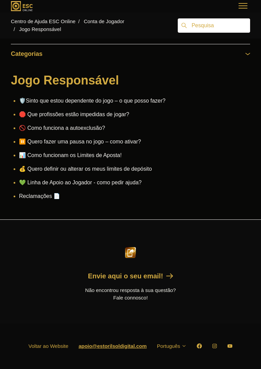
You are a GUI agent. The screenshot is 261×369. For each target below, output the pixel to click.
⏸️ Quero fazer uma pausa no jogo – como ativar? (80, 141)
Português (172, 346)
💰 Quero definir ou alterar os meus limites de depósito (85, 169)
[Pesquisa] (214, 25)
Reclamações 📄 (39, 196)
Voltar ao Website (48, 346)
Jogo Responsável (40, 29)
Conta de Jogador (104, 21)
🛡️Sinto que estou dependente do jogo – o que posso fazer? (92, 101)
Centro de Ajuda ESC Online (43, 21)
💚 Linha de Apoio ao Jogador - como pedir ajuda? (80, 182)
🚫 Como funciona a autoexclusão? (62, 128)
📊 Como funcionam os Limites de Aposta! (70, 155)
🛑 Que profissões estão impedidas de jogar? (74, 114)
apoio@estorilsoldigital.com (113, 346)
